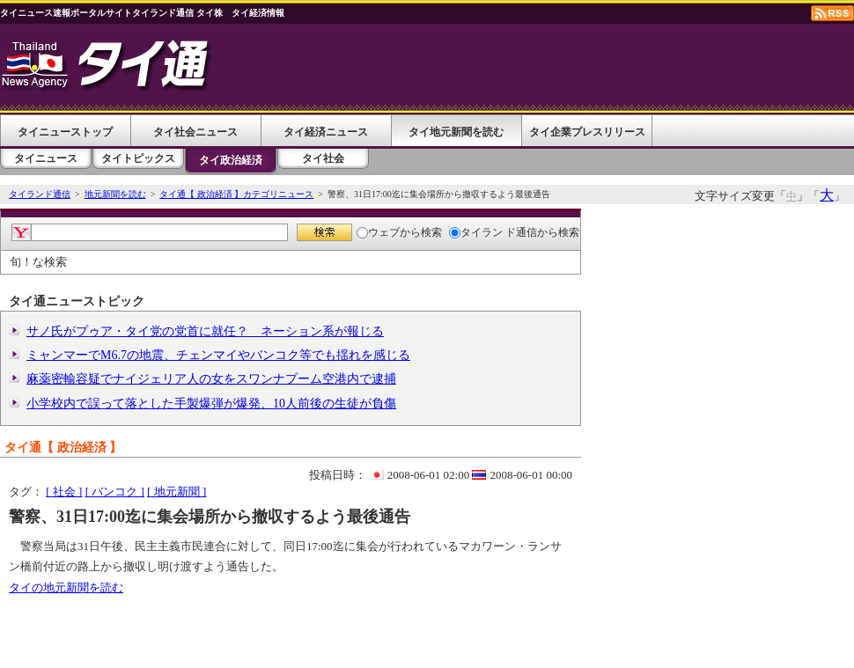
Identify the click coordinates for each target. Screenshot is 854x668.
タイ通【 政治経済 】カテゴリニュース (236, 194)
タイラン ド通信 (493, 232)
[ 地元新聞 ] (176, 491)
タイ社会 (323, 158)
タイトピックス (138, 158)
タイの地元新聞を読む (66, 587)
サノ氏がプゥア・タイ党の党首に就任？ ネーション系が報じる (205, 331)
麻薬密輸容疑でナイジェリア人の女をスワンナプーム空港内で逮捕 (211, 378)
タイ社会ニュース (195, 132)
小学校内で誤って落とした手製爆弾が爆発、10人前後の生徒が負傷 (211, 403)
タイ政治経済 (230, 160)
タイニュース (45, 158)
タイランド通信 (39, 194)
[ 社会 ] (64, 491)
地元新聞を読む (115, 194)
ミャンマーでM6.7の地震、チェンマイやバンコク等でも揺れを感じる (218, 355)
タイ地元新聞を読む (456, 132)
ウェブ (378, 232)
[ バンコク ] (114, 491)
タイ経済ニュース (325, 132)
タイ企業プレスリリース (587, 132)
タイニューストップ (65, 132)
